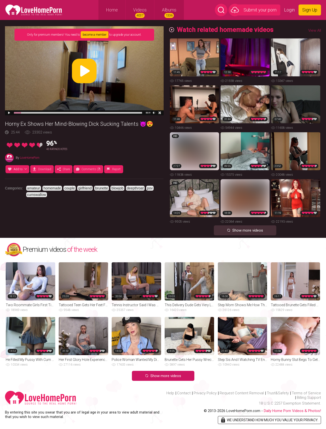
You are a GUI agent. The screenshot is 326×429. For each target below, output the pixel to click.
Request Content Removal (242, 393)
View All (314, 30)
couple (69, 188)
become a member (94, 34)
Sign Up (309, 9)
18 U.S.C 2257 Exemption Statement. (290, 403)
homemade (52, 188)
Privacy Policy (205, 393)
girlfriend (85, 188)
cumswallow (36, 195)
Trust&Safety (278, 393)
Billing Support (309, 397)
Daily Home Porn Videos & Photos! (292, 411)
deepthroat (135, 188)
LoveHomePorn (29, 157)
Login (289, 9)
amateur (33, 188)
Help (170, 393)
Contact (184, 393)
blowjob (117, 188)
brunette (101, 188)
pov (150, 188)
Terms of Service (306, 393)
